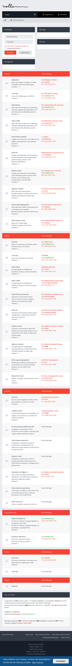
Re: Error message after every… (52, 376)
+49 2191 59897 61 (39, 652)
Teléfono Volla (17, 411)
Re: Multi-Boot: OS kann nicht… (52, 121)
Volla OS (15, 153)
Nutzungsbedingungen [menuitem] (51, 637)
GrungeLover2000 (50, 283)
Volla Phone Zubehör (19, 137)
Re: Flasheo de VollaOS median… (53, 472)
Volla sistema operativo (20, 440)
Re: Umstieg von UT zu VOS (51, 171)
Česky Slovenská (10, 513)
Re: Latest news (46, 242)
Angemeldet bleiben (13, 48)
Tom (46, 399)
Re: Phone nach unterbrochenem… (53, 189)
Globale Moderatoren (28, 614)
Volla (46, 346)
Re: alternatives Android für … (52, 205)
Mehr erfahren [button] (38, 662)
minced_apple (49, 296)
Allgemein (15, 80)
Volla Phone (16, 105)
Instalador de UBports (19, 472)
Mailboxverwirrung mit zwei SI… (53, 153)
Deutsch (7, 74)
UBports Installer (18, 189)
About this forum (18, 376)
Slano (46, 328)
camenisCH (48, 123)
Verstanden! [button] (60, 661)
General (14, 242)
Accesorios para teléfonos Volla (23, 427)
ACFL (46, 191)
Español (7, 391)
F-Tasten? (45, 137)
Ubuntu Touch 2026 (24, 623)
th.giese (47, 207)
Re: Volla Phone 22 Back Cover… (52, 294)
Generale (15, 558)
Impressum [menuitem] (29, 634)
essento (47, 558)
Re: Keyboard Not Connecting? (52, 281)
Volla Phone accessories (20, 294)
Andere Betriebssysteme (20, 205)
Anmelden (8, 30)
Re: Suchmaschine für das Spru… (53, 105)
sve (45, 362)
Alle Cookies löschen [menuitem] (42, 634)
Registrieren (25, 53)
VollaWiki (44, 255)
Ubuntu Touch (17, 171)
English (7, 236)
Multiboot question (48, 267)
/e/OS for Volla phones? (49, 360)
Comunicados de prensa (50, 397)
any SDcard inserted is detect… (52, 310)
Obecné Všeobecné (18, 518)
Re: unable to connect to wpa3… (52, 326)
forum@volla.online (38, 654)
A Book (46, 82)
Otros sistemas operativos (21, 488)
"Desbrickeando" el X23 (49, 411)
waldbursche (49, 96)
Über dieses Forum (18, 220)
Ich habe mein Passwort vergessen (17, 46)
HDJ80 (46, 413)
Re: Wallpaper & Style (49, 80)
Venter (46, 269)
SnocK (46, 474)
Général (14, 586)
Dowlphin (47, 155)
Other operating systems (20, 360)
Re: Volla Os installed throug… (52, 344)
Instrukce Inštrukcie (19, 537)
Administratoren (15, 614)
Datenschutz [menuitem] (65, 637)
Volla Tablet (16, 121)
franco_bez (48, 378)
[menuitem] (62, 14)
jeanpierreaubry (50, 312)
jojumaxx (47, 139)
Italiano (7, 552)
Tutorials (15, 93)
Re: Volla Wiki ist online (49, 93)
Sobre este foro (17, 502)
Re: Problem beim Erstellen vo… (52, 220)
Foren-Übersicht (7, 634)
